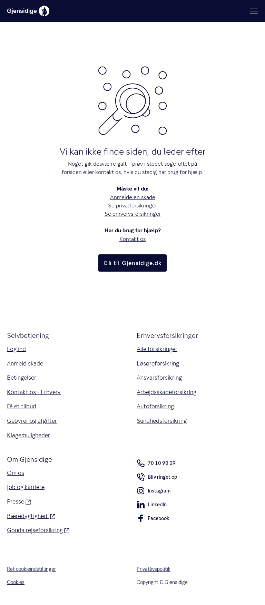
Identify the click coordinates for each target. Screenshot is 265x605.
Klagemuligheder (28, 435)
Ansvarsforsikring (159, 377)
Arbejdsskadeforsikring (166, 392)
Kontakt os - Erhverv (34, 392)
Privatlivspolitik (153, 569)
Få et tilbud (21, 406)
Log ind (16, 348)
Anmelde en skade (132, 197)
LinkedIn (152, 505)
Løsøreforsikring (158, 363)
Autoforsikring (155, 406)
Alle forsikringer (157, 348)
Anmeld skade (25, 363)
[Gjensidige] (28, 11)
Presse (19, 501)
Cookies (15, 582)
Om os (15, 472)
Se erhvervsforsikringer (133, 214)
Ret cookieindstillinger (31, 569)
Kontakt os (132, 239)
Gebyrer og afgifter (32, 420)
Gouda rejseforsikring (38, 530)
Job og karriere (26, 487)
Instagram (153, 492)
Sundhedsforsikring (162, 420)
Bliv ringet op (157, 478)
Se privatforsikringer (132, 205)
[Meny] (254, 11)
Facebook (153, 519)
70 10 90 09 (156, 463)
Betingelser (21, 377)
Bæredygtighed (31, 515)
